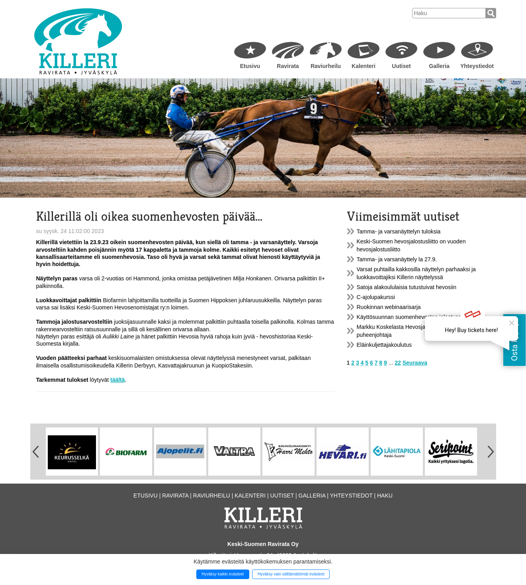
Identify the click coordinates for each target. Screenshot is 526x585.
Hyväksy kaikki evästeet (222, 574)
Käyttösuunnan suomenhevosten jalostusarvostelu (419, 317)
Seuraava (415, 363)
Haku (385, 495)
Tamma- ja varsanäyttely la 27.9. (397, 259)
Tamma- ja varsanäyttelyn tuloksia (399, 231)
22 (398, 363)
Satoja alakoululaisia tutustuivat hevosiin (407, 287)
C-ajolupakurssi (376, 297)
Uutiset (401, 66)
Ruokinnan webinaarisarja (389, 307)
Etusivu (250, 66)
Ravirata (288, 66)
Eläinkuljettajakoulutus (384, 345)
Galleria (439, 66)
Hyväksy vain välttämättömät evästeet (291, 574)
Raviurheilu (326, 66)
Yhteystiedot (477, 66)
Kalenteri (363, 66)
